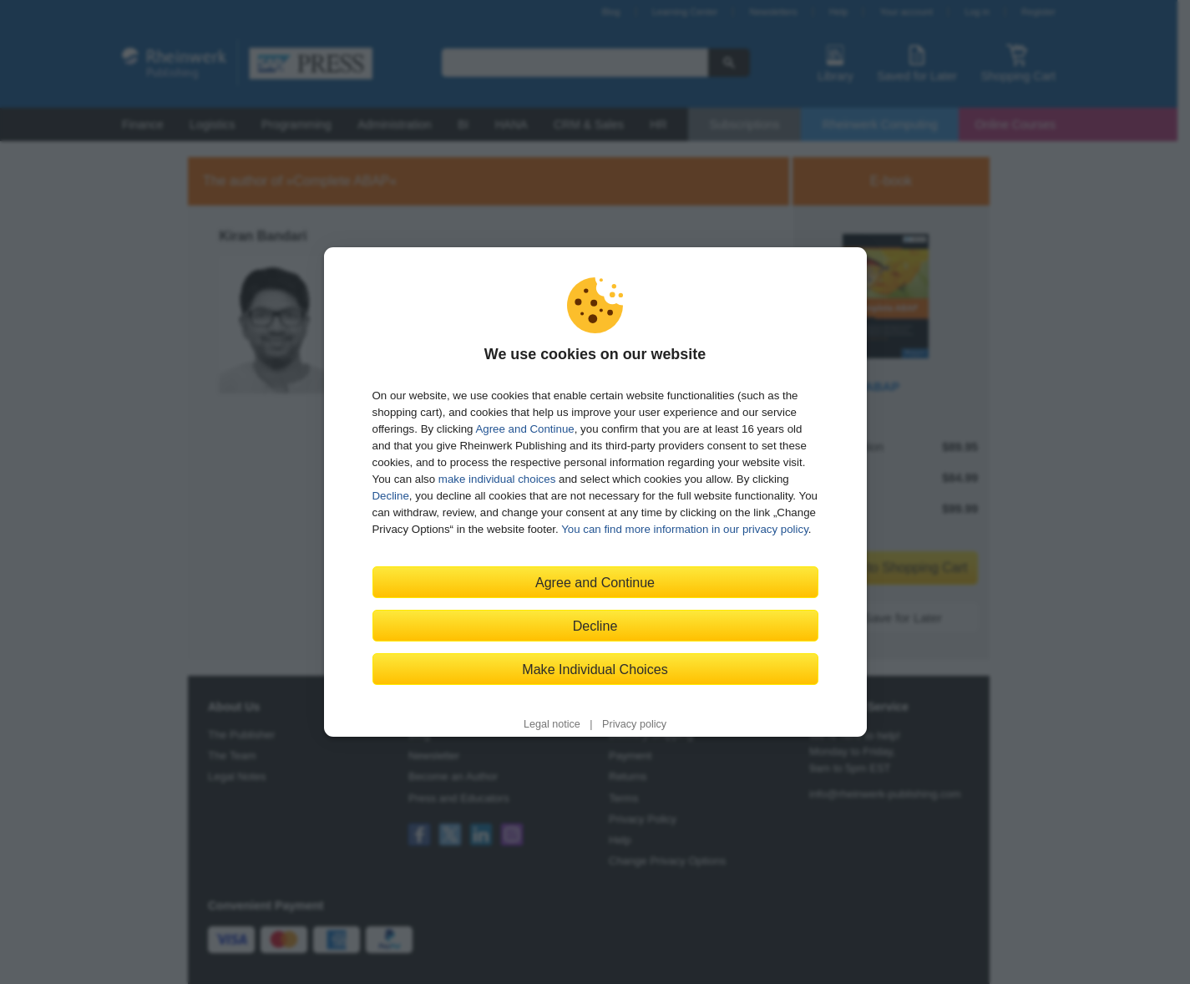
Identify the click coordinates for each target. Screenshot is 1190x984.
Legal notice (552, 724)
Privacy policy (634, 724)
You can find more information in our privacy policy (684, 529)
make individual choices (496, 479)
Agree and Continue (524, 429)
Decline (390, 495)
